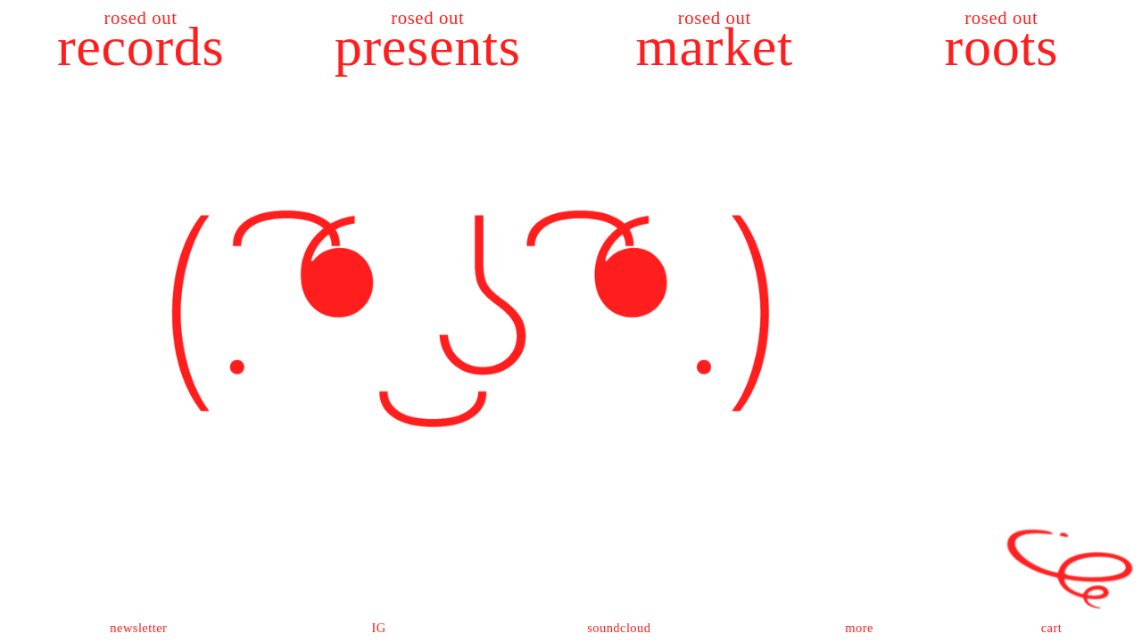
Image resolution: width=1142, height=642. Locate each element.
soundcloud (618, 628)
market (714, 46)
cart (1051, 628)
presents (428, 46)
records (140, 46)
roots (1002, 46)
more (859, 628)
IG (378, 628)
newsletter (138, 628)
